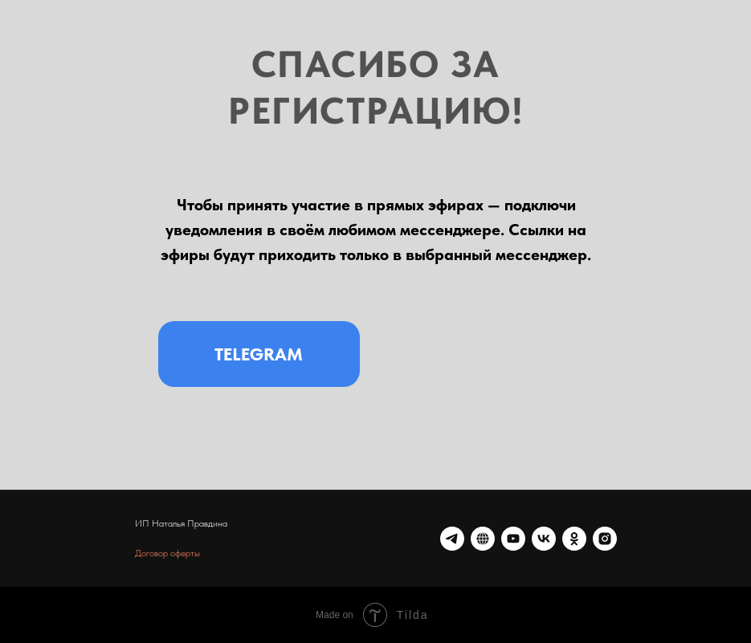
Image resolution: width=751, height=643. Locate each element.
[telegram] (452, 539)
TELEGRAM (258, 354)
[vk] (544, 539)
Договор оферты (167, 553)
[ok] (574, 539)
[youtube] (513, 539)
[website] (483, 539)
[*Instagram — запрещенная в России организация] (605, 539)
